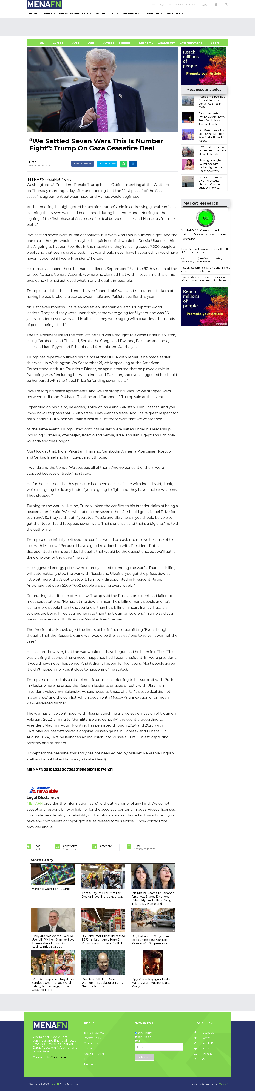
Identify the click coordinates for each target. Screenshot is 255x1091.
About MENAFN (94, 1053)
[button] (216, 4)
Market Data (105, 13)
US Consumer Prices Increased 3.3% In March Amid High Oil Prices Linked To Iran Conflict (103, 939)
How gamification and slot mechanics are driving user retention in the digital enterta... (206, 279)
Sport (212, 43)
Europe (58, 43)
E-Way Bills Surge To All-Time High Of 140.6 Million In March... (212, 150)
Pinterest (203, 1048)
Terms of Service (94, 1032)
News (48, 13)
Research (129, 13)
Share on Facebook (82, 163)
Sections (173, 13)
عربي (205, 4)
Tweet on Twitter (107, 163)
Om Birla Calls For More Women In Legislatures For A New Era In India (102, 983)
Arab (76, 43)
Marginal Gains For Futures (51, 889)
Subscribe (144, 1057)
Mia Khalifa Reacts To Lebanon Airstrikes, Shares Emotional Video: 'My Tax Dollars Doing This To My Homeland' (153, 898)
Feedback (90, 1064)
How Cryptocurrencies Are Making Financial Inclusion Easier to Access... (206, 269)
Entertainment (185, 43)
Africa (107, 43)
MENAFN (36, 179)
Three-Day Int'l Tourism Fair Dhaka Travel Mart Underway (102, 894)
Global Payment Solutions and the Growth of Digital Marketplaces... (205, 250)
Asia (91, 43)
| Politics (124, 43)
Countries (152, 13)
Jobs (86, 1059)
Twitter (202, 1038)
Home (33, 13)
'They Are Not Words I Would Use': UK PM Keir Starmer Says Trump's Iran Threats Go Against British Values (53, 941)
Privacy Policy (92, 1038)
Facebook (204, 1032)
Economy (146, 43)
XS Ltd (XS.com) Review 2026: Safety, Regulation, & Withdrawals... (202, 260)
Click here (58, 1057)
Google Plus (205, 1043)
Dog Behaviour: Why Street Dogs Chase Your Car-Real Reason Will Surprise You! (151, 940)
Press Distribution (74, 13)
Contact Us (91, 1043)
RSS (200, 1059)
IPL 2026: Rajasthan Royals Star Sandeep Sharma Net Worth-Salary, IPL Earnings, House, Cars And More (54, 984)
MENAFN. (54, 1084)
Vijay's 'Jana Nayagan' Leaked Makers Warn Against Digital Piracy (152, 983)
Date (32, 162)
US (37, 43)
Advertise (89, 1048)
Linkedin (203, 1053)
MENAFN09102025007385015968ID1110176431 (70, 769)
